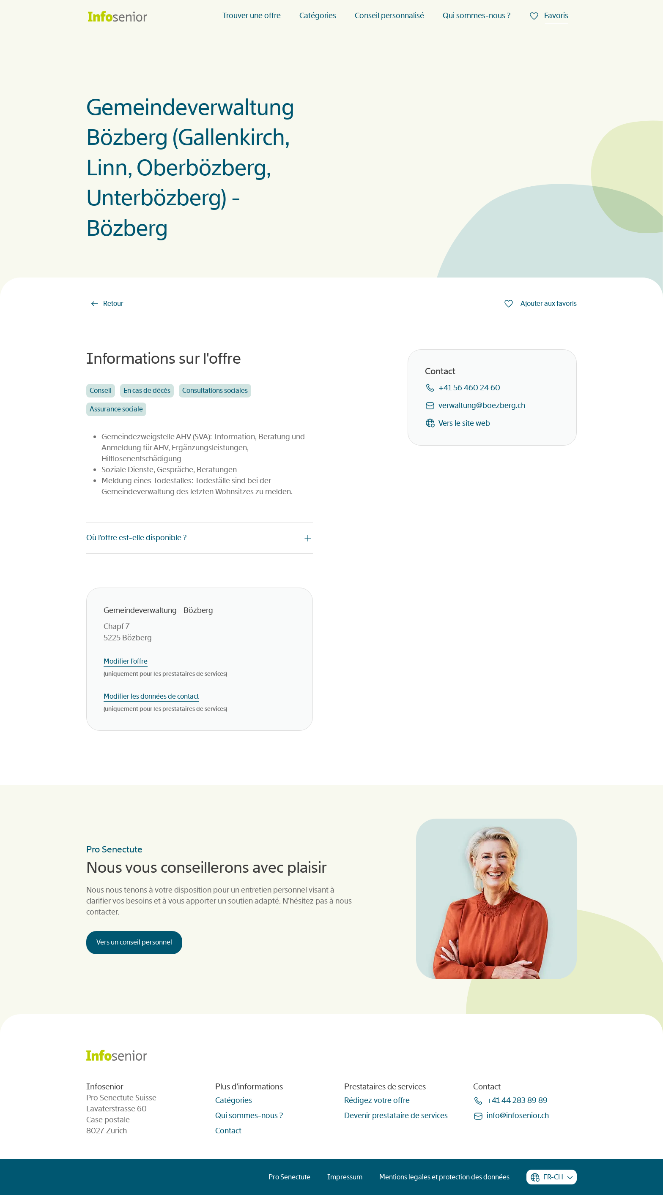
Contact (228, 1131)
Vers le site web (464, 423)
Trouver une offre (251, 16)
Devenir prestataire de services (396, 1116)
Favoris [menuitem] (555, 16)
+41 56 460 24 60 (469, 388)
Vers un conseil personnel (134, 942)
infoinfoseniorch (518, 1116)
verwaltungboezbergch (481, 405)
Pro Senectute (289, 1177)
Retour (113, 303)
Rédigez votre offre (377, 1100)
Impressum (344, 1177)
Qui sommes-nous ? (476, 16)
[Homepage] (117, 17)
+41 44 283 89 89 (517, 1100)
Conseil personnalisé (389, 16)
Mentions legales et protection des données (444, 1177)
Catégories (317, 16)
